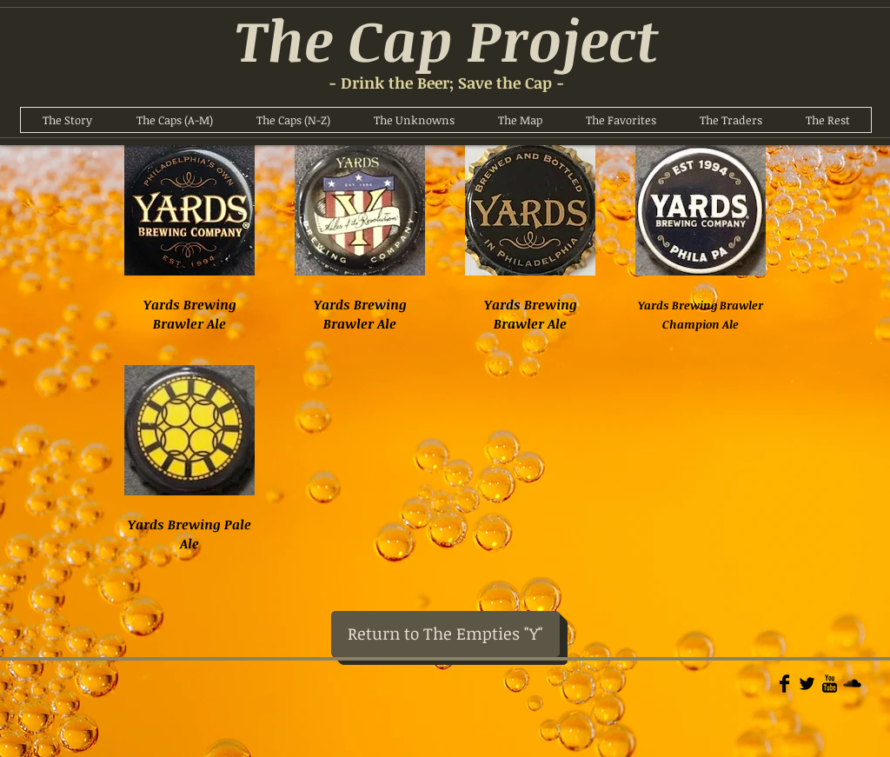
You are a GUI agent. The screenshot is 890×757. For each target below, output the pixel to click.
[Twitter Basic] (807, 683)
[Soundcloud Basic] (852, 683)
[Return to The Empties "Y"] (445, 634)
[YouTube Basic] (829, 683)
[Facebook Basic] (784, 683)
